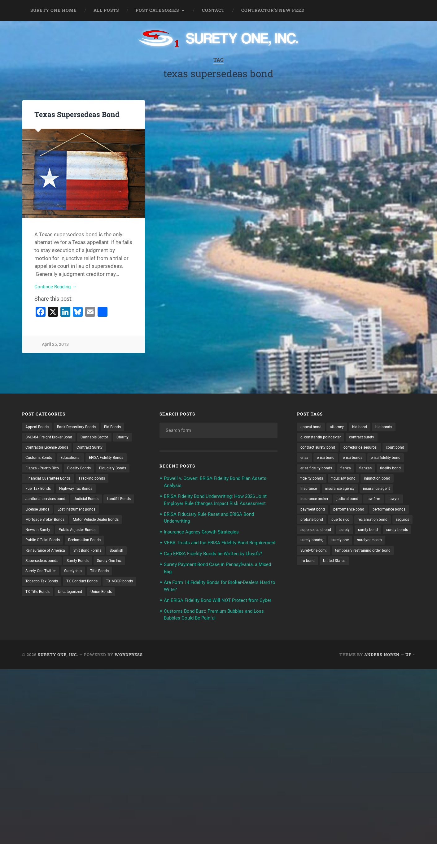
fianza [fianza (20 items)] (393, 470)
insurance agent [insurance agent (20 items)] (358, 503)
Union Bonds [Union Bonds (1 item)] (110, 621)
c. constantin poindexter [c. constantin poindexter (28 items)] (323, 438)
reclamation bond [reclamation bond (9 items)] (317, 545)
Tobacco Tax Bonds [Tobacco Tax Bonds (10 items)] (102, 599)
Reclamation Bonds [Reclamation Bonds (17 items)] (44, 567)
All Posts (106, 10)
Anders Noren (382, 672)
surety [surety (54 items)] (306, 556)
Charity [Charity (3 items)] (32, 449)
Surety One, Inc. (58, 672)
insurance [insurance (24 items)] (383, 492)
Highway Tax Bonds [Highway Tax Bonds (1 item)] (82, 503)
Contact (213, 10)
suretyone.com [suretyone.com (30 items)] (377, 567)
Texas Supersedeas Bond (75, 114)
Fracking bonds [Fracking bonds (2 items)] (101, 492)
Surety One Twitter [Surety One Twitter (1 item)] (115, 588)
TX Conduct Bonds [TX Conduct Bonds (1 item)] (43, 610)
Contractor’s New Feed (273, 10)
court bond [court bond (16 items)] (310, 460)
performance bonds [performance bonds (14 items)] (319, 535)
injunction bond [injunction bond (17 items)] (351, 492)
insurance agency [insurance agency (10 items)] (317, 503)
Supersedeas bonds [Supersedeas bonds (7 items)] (108, 578)
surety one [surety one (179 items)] (345, 567)
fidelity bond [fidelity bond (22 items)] (335, 481)
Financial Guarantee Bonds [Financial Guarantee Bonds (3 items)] (51, 492)
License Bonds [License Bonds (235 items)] (75, 524)
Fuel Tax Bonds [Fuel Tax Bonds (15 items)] (40, 503)
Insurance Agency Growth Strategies (206, 538)
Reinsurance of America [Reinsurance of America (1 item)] (94, 567)
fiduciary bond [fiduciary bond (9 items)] (314, 492)
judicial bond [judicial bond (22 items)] (353, 513)
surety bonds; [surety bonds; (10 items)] (313, 567)
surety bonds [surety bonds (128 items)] (364, 556)
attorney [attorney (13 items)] (341, 427)
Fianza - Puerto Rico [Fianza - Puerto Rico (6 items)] (92, 470)
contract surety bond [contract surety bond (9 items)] (320, 449)
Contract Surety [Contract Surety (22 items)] (40, 460)
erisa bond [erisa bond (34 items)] (357, 460)
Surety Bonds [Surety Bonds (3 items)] (38, 588)
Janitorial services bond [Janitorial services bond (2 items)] (48, 513)
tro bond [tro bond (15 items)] (308, 588)
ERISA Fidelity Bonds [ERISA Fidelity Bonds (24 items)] (45, 470)
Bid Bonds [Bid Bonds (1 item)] (123, 427)
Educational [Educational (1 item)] (114, 460)
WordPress (129, 672)
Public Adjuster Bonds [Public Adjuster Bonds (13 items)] (46, 556)
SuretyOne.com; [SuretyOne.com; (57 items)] (315, 578)
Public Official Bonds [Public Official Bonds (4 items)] (95, 556)
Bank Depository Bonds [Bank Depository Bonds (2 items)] (82, 427)
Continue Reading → (58, 288)
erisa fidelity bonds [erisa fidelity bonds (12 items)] (360, 470)
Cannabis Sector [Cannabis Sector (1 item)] (104, 438)
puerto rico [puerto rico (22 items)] (391, 535)
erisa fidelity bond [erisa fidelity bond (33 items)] (317, 470)
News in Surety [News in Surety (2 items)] (100, 545)
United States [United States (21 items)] (338, 588)
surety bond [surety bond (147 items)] (332, 556)
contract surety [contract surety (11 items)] (370, 438)
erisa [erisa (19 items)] (334, 460)
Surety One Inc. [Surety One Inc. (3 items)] (74, 588)
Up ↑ (410, 672)
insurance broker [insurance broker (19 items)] (316, 513)
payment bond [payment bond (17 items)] (335, 524)
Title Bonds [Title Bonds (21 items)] (65, 599)
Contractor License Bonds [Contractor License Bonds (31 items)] (73, 449)
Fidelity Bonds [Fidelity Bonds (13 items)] (38, 481)
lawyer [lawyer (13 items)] (306, 524)
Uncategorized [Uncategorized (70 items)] (75, 621)
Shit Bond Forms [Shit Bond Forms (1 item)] (41, 578)
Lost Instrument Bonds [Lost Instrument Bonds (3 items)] (47, 535)
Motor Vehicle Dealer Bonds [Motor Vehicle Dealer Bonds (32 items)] (51, 545)
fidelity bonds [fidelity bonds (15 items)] (368, 481)
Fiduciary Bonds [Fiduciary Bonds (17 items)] (76, 481)
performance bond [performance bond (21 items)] (375, 524)
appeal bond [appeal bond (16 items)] (312, 427)
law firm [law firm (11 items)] (381, 513)
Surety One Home (53, 10)
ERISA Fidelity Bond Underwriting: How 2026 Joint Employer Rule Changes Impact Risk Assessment (216, 503)
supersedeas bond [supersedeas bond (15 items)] (384, 545)
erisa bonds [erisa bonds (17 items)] (387, 460)
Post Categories (157, 10)
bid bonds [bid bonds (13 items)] (391, 427)
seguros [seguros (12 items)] (350, 545)
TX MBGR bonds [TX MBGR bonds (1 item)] (85, 610)
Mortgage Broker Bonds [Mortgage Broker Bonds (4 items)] (101, 535)
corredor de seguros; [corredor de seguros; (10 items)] (368, 449)
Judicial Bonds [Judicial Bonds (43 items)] (93, 513)
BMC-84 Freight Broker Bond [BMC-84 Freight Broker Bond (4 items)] (52, 438)
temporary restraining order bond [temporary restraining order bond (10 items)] (371, 578)
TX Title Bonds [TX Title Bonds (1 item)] (39, 621)
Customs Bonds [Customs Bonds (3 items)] (79, 460)
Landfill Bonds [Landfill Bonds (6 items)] (39, 524)
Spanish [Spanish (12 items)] (73, 578)
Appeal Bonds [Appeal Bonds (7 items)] (38, 427)
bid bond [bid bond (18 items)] (365, 427)
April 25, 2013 (55, 345)
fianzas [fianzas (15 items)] (307, 481)
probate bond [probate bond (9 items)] (360, 535)
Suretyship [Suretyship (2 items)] (35, 599)
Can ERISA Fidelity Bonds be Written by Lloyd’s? (219, 566)
